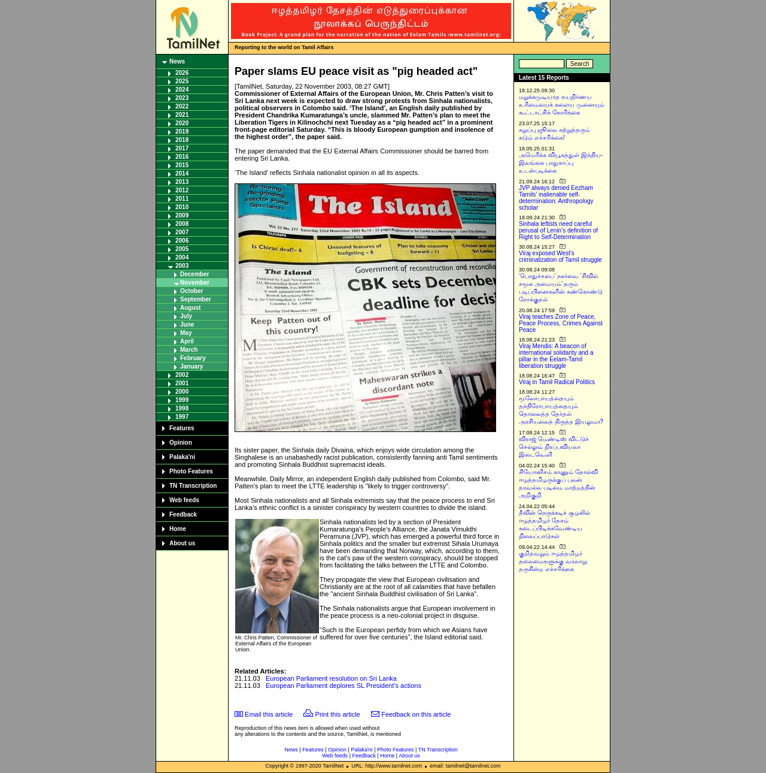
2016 (182, 156)
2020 (182, 123)
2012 (182, 190)
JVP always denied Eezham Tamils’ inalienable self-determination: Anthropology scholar (556, 198)
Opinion (180, 442)
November (194, 282)
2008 (182, 224)
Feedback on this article (416, 714)
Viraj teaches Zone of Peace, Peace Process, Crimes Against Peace (561, 323)
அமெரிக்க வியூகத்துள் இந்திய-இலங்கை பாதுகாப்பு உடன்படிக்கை (561, 163)
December (194, 274)
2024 (182, 89)
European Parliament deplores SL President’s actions (343, 685)
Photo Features (191, 471)
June (187, 324)
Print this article (337, 714)
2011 (182, 198)
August (190, 307)
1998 (182, 408)
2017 (182, 148)
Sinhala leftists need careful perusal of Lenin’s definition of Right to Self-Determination (558, 230)
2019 (182, 131)
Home (177, 529)
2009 (182, 215)
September (195, 299)
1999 (182, 400)
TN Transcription (193, 485)
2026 (182, 73)
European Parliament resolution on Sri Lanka (331, 678)
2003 (182, 265)
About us (182, 543)
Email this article (269, 714)
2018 (182, 140)
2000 (182, 391)
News (177, 61)
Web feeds (184, 500)
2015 (182, 165)
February (193, 358)
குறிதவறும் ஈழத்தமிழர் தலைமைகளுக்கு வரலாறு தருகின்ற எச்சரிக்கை (553, 561)
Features (181, 428)
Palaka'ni (182, 457)
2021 (182, 114)
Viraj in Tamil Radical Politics (557, 382)
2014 (182, 173)
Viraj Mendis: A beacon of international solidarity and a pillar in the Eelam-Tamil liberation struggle (556, 356)
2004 (182, 257)
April (187, 341)
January (191, 366)
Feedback (183, 514)
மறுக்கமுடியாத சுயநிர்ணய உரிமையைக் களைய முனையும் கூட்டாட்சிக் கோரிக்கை (561, 104)
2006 (182, 240)
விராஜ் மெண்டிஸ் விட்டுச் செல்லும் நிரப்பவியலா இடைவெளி (554, 447)
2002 (182, 375)
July (186, 316)
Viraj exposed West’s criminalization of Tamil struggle (560, 256)
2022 (182, 106)
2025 (182, 81)
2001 (182, 383)
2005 (182, 249)
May (186, 333)
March (188, 349)
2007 (182, 232)
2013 (182, 182)
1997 (182, 416)
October (191, 291)
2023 (182, 98)
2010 (182, 207)
